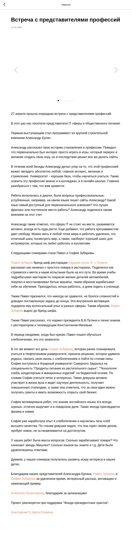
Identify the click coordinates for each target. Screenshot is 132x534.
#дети (35, 512)
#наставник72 (21, 512)
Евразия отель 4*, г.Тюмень (88, 262)
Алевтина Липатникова (27, 493)
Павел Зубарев (22, 262)
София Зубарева (60, 349)
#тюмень (47, 512)
